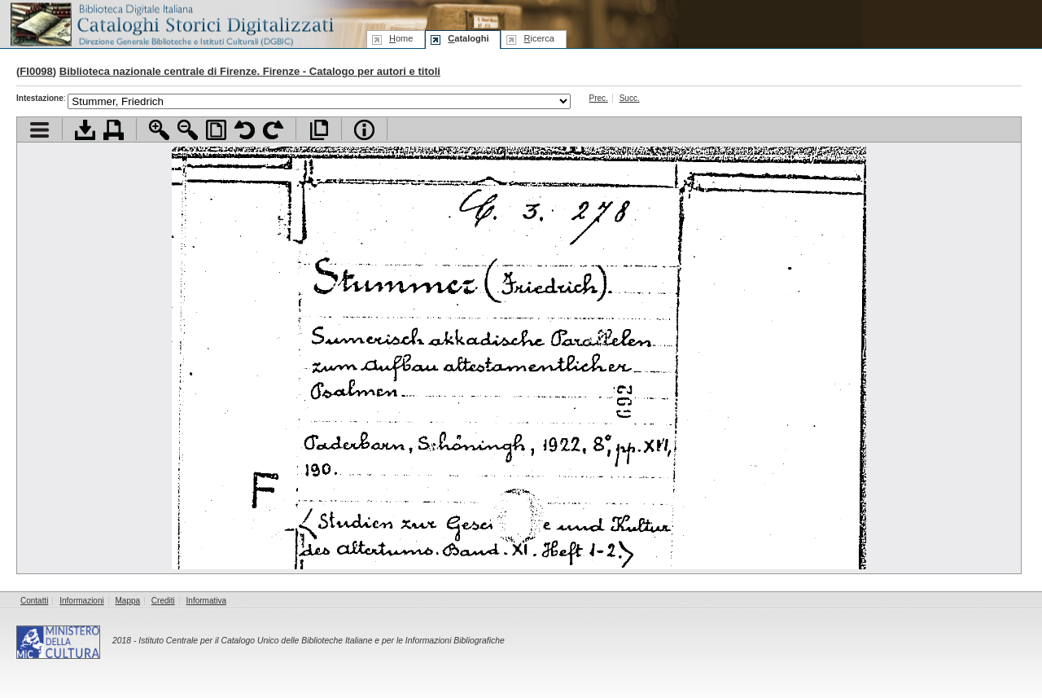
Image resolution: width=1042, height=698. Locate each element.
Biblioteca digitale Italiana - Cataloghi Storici (171, 23)
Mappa (128, 600)
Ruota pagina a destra (273, 130)
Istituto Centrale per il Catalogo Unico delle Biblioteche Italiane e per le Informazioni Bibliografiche (321, 640)
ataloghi (468, 38)
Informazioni (81, 600)
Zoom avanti (159, 130)
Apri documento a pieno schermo (319, 130)
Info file (364, 130)
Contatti (34, 600)
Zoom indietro (187, 130)
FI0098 (36, 71)
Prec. (598, 98)
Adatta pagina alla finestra (216, 130)
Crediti (163, 600)
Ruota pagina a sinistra (244, 130)
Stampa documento (113, 130)
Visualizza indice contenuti (39, 130)
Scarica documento (85, 130)
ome (401, 38)
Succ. (630, 98)
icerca (538, 38)
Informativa (206, 600)
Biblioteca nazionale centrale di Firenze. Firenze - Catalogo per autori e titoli (249, 71)
